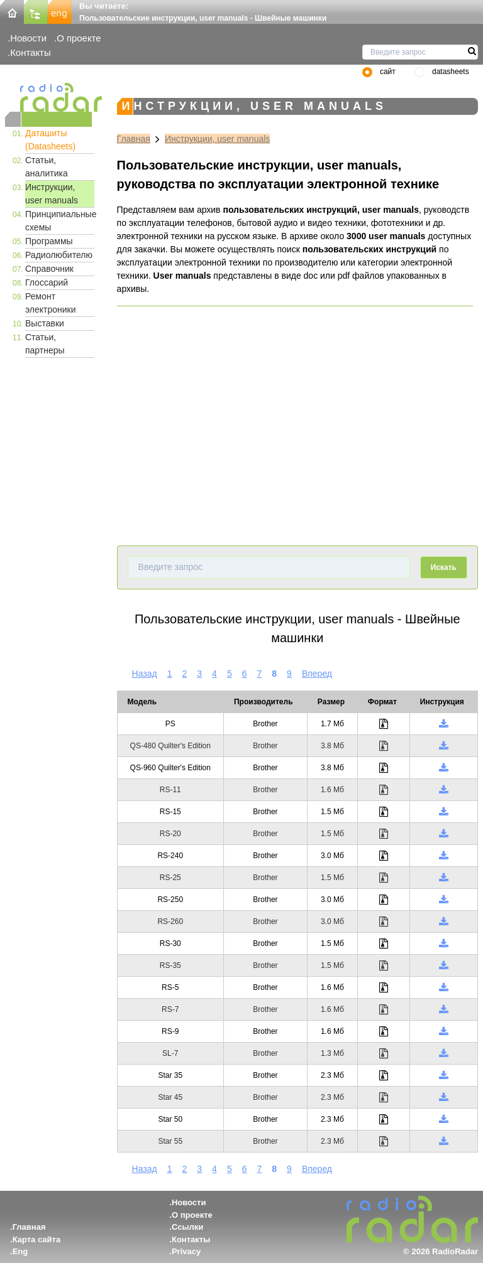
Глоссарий (46, 282)
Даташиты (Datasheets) (50, 139)
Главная (133, 139)
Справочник (49, 269)
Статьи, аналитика (46, 166)
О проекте (79, 38)
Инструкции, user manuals (51, 193)
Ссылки (187, 1227)
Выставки (44, 323)
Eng (20, 1251)
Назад (144, 674)
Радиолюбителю (58, 255)
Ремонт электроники (50, 302)
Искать (444, 567)
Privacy (186, 1251)
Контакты (30, 52)
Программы (49, 241)
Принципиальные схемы (59, 220)
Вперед (317, 674)
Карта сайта (37, 1239)
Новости (28, 38)
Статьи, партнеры (45, 343)
